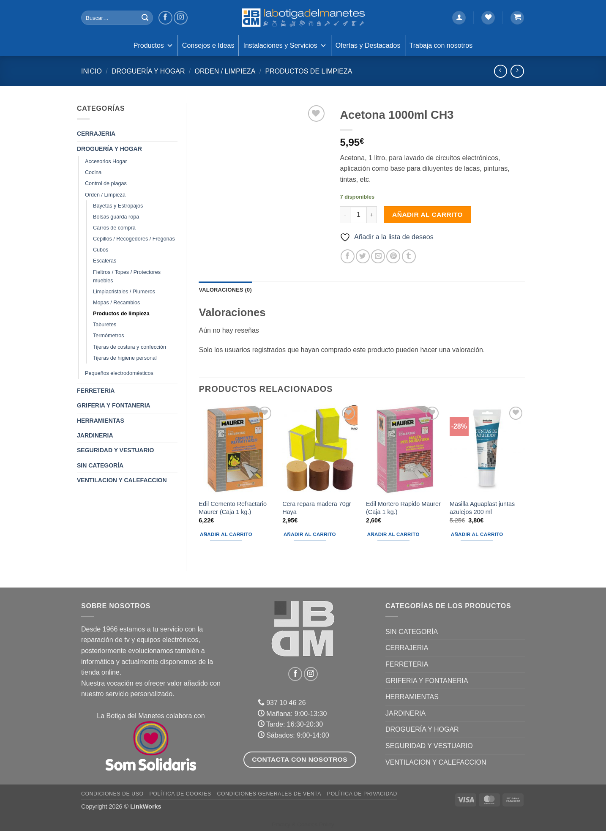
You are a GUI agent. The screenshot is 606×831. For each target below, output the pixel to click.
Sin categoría (100, 465)
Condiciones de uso (112, 794)
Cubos (100, 250)
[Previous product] (517, 71)
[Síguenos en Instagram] (181, 18)
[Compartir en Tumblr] (409, 256)
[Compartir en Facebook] (348, 256)
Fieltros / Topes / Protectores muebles (127, 276)
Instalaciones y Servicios (284, 45)
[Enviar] (145, 18)
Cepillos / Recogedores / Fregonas (134, 239)
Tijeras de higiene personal (125, 358)
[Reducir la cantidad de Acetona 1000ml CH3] (345, 214)
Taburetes (104, 325)
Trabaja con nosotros (441, 45)
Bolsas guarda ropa (116, 217)
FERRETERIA (96, 390)
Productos (153, 45)
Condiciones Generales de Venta (269, 794)
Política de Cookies (180, 794)
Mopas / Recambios (116, 303)
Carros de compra (114, 228)
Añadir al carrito (427, 214)
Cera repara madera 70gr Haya (316, 507)
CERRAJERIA (96, 133)
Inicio (91, 71)
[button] (459, 18)
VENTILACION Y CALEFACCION (122, 480)
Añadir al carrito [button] (226, 534)
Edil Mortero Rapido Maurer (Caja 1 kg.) (403, 507)
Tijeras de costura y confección (129, 347)
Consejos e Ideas (208, 45)
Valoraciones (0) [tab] (225, 290)
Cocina (93, 172)
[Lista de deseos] (488, 18)
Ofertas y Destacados (368, 45)
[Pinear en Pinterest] (393, 256)
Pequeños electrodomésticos (119, 373)
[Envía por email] (378, 256)
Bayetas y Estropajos (118, 206)
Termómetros (108, 336)
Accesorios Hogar (106, 161)
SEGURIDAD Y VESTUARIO (115, 450)
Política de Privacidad (362, 794)
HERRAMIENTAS (100, 420)
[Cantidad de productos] (358, 214)
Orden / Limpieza (224, 71)
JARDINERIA (95, 435)
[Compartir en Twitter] (363, 256)
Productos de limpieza (308, 71)
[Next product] (500, 71)
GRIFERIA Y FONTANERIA (113, 405)
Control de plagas (106, 183)
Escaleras (104, 261)
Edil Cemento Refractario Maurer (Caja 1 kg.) (233, 507)
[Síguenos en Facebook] (165, 18)
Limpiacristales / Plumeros (124, 292)
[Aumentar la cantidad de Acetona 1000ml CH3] (372, 214)
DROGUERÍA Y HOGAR (148, 71)
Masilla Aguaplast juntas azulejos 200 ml (482, 507)
